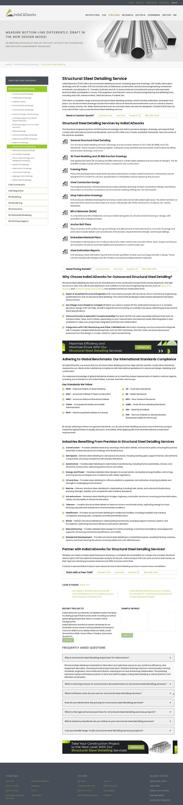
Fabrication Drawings (22, 168)
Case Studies (12, 786)
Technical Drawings (21, 172)
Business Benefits (40, 781)
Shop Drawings (19, 131)
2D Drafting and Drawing (26, 64)
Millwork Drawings (20, 142)
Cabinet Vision (19, 101)
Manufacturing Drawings (23, 150)
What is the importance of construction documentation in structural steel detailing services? (118, 684)
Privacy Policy (85, 790)
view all (68, 640)
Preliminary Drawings (21, 98)
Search (174, 2)
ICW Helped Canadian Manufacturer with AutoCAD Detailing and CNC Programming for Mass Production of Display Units (93, 594)
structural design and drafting (89, 288)
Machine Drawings (20, 164)
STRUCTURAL (114, 15)
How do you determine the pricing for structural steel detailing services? (118, 702)
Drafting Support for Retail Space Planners (24, 119)
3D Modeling (14, 196)
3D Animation (15, 209)
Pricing (81, 781)
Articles (10, 781)
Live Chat (120, 115)
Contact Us (164, 2)
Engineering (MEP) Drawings (24, 139)
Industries (36, 795)
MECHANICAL (127, 15)
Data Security (110, 786)
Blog (33, 790)
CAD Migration (16, 190)
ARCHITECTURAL (92, 15)
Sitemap (107, 795)
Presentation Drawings (22, 105)
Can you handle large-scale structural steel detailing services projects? (118, 730)
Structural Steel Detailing (24, 146)
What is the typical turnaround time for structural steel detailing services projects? (118, 712)
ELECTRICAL (140, 15)
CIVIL (104, 15)
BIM (174, 15)
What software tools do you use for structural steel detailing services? (118, 693)
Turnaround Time (86, 786)
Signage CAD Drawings (22, 176)
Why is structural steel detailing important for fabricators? (118, 657)
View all (85, 585)
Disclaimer (108, 790)
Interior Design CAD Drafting (25, 114)
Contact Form (105, 115)
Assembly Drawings (21, 154)
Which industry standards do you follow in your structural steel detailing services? (118, 721)
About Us (140, 2)
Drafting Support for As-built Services (25, 125)
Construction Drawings (22, 110)
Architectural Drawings (22, 94)
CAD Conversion (16, 184)
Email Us (135, 115)
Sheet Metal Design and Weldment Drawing (23, 159)
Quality (107, 781)
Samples (35, 786)
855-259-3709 (152, 115)
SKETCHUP (166, 15)
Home (131, 2)
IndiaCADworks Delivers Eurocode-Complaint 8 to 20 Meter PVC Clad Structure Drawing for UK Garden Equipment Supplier (151, 594)
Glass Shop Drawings (21, 180)
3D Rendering (154, 15)
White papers (12, 790)
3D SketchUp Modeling (19, 215)
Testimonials (151, 2)
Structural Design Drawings (24, 135)
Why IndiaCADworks (88, 795)
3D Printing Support (18, 221)
